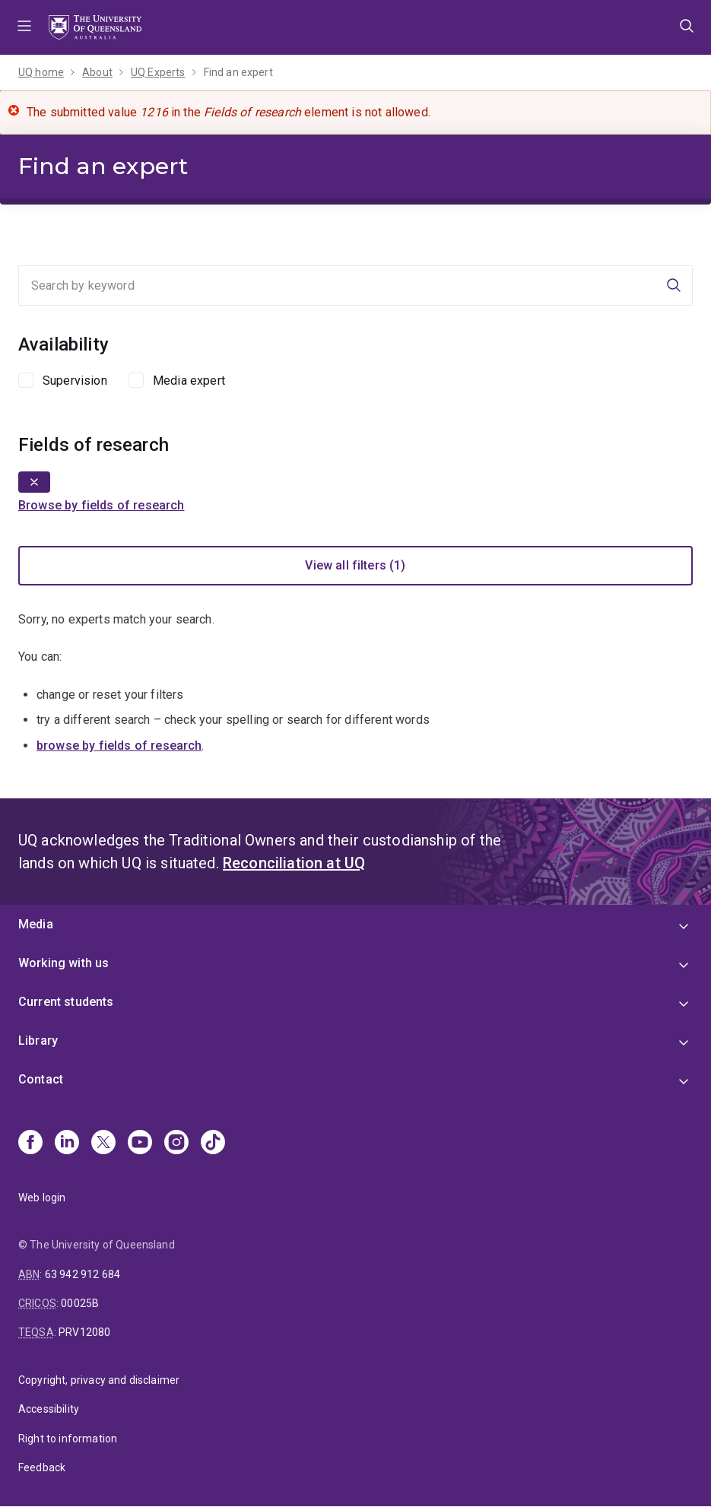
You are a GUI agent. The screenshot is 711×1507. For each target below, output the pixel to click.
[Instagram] (176, 1143)
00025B (80, 1303)
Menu (24, 27)
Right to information (67, 1438)
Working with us (63, 963)
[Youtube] (140, 1143)
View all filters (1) (355, 565)
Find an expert (238, 72)
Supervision (75, 380)
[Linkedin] (67, 1143)
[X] (103, 1143)
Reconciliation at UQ (294, 863)
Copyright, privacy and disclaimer (98, 1380)
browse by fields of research (119, 745)
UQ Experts (158, 72)
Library (38, 1040)
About (97, 72)
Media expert (189, 380)
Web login (41, 1197)
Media (35, 924)
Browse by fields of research (101, 505)
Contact (40, 1079)
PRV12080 (84, 1332)
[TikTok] (213, 1143)
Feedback (41, 1467)
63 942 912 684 (82, 1274)
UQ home (41, 72)
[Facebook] (30, 1143)
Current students (66, 1002)
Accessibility (48, 1409)
